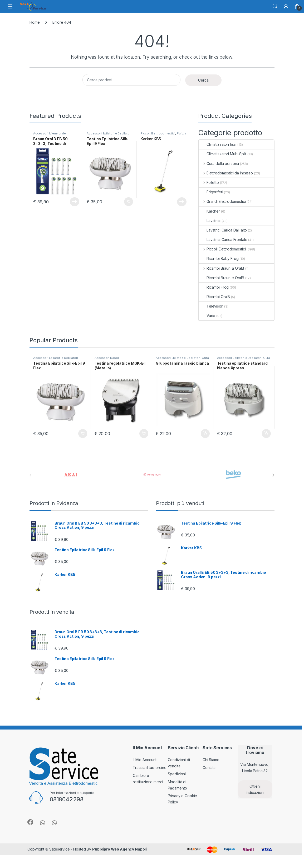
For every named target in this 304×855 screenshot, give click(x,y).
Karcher (209, 211)
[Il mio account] (286, 6)
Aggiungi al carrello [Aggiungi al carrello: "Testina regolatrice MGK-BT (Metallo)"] (143, 433)
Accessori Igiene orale (49, 133)
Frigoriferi (211, 192)
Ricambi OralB (214, 296)
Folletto (209, 182)
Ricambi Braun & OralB (221, 268)
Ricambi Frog (214, 287)
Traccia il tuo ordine (149, 767)
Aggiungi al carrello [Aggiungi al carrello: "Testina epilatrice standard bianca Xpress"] (266, 433)
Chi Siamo (211, 759)
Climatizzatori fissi (217, 144)
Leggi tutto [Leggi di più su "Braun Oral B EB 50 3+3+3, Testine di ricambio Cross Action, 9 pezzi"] (74, 201)
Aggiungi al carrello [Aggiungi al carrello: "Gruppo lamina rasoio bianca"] (205, 433)
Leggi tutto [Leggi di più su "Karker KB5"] (182, 201)
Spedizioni (177, 774)
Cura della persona (219, 163)
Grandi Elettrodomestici (222, 201)
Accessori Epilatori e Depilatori (109, 133)
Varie (207, 315)
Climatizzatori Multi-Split (222, 154)
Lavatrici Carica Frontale (223, 239)
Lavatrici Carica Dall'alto (223, 230)
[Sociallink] (30, 822)
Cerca (275, 6)
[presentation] (273, 475)
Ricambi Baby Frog (219, 258)
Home (35, 22)
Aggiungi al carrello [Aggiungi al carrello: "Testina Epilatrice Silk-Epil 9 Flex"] (128, 201)
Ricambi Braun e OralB (221, 277)
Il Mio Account (144, 759)
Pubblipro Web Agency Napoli (119, 849)
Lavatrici (209, 220)
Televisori (211, 306)
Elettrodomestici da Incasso (226, 173)
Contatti (209, 767)
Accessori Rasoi (107, 358)
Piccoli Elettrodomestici (157, 133)
